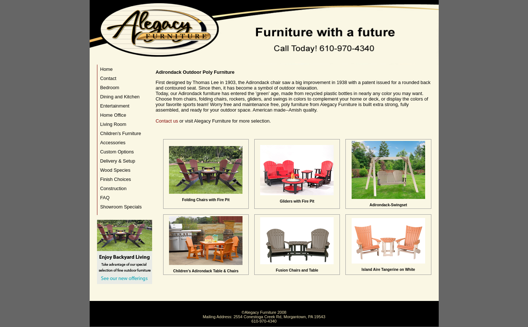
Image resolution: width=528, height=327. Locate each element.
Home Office (113, 115)
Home (106, 69)
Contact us (167, 121)
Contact (108, 78)
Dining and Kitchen (120, 96)
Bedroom (109, 87)
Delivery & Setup (117, 161)
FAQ (105, 197)
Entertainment (115, 106)
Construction (113, 188)
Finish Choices (115, 179)
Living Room (113, 124)
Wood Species (115, 170)
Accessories (113, 142)
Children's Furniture (120, 133)
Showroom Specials (121, 207)
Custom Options (117, 152)
